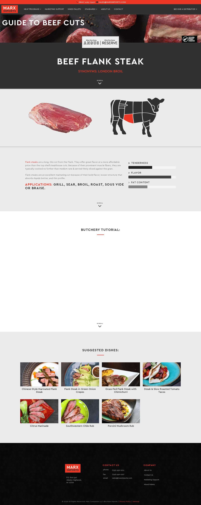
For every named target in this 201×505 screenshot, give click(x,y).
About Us (105, 9)
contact (118, 9)
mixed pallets (74, 9)
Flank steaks (31, 162)
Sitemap (136, 501)
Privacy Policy (125, 501)
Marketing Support (151, 480)
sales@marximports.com (112, 2)
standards (91, 9)
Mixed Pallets (149, 484)
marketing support (54, 9)
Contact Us (148, 475)
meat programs (32, 9)
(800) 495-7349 (86, 2)
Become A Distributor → (185, 9)
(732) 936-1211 (118, 470)
